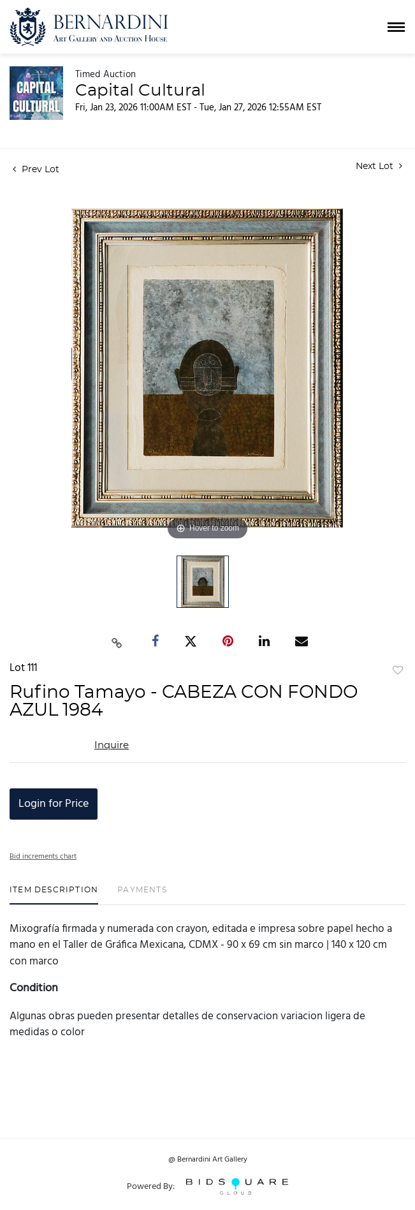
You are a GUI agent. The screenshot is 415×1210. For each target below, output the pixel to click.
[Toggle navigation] (396, 27)
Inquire (111, 745)
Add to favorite (397, 671)
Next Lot (379, 166)
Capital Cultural (140, 90)
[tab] (54, 894)
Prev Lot (36, 169)
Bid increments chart (43, 856)
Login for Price (53, 804)
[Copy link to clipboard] (116, 641)
